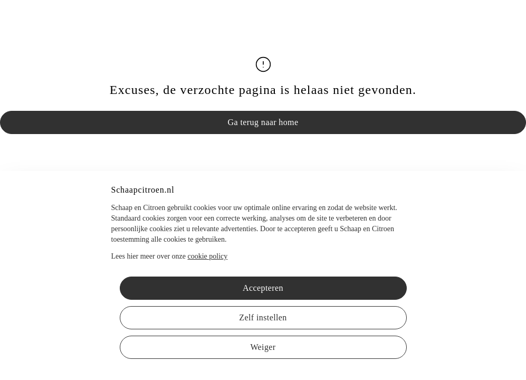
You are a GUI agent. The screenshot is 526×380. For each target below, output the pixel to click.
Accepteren (263, 287)
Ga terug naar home (263, 122)
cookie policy (207, 256)
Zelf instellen (262, 317)
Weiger (262, 347)
